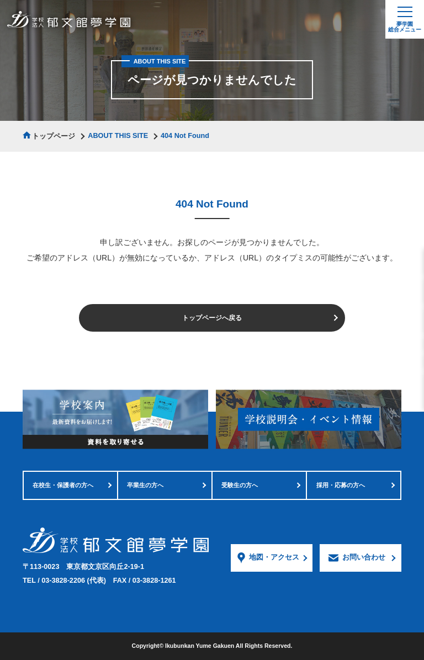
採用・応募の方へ (340, 485)
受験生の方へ (239, 485)
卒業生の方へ (145, 485)
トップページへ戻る (212, 318)
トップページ (53, 136)
